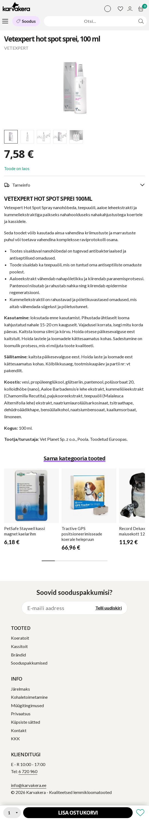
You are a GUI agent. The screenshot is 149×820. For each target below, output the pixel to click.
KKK (15, 738)
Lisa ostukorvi (78, 812)
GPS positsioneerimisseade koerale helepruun (82, 534)
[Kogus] (12, 812)
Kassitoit (19, 646)
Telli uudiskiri (108, 607)
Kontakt (18, 730)
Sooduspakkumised (29, 662)
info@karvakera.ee (28, 785)
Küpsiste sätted (25, 722)
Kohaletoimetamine (29, 697)
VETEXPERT (16, 47)
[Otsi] (90, 21)
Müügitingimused (27, 705)
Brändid (18, 654)
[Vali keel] (107, 8)
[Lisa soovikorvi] (140, 812)
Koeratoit (20, 637)
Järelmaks (20, 688)
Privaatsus (21, 713)
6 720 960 (28, 771)
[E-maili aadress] (56, 607)
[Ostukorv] (141, 8)
